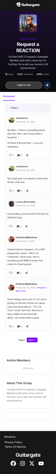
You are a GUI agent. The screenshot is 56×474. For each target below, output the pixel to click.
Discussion (9, 96)
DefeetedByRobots (26, 237)
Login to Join (24, 85)
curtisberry (22, 118)
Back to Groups (28, 38)
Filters (14, 107)
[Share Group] (47, 85)
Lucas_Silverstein (25, 201)
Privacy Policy (13, 442)
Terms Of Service (15, 446)
